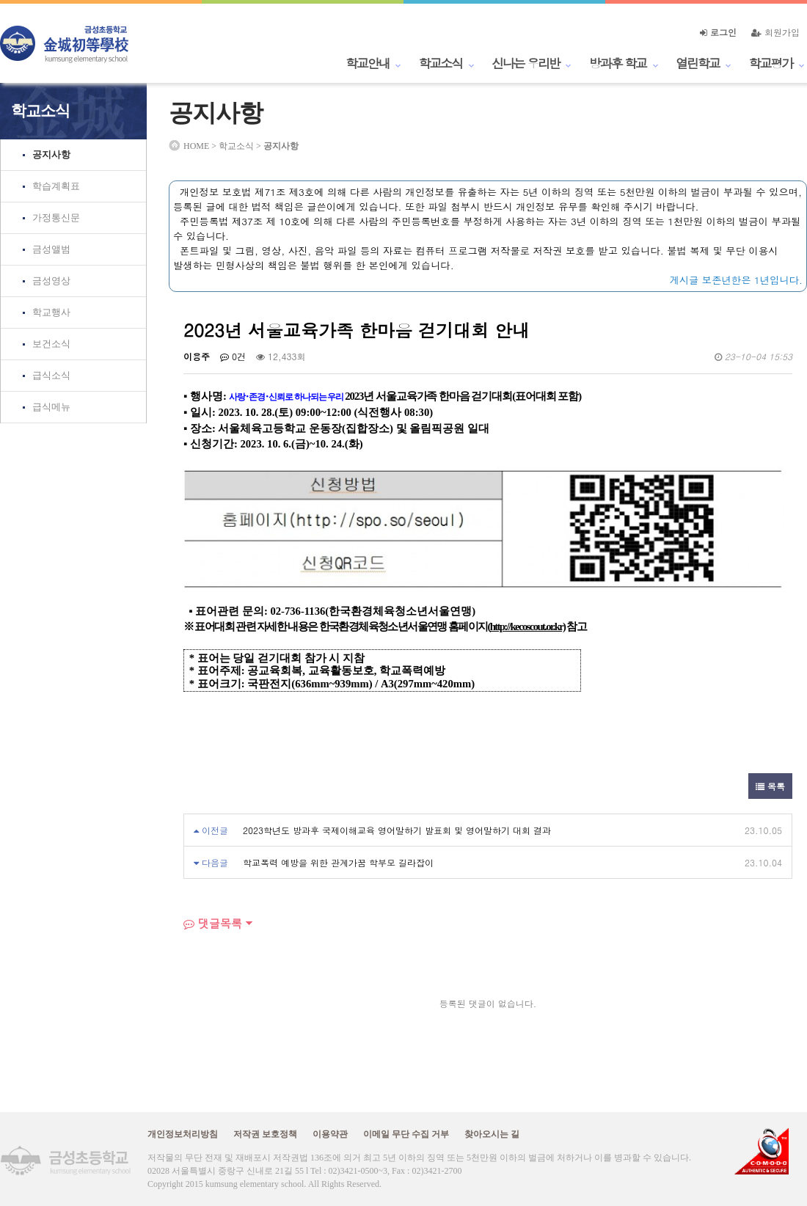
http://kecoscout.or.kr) (528, 626)
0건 (233, 356)
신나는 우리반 (526, 63)
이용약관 (330, 1134)
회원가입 (775, 32)
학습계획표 (56, 185)
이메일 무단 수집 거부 (406, 1134)
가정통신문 (56, 217)
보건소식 (51, 343)
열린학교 (698, 63)
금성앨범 (51, 249)
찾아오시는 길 (491, 1134)
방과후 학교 (617, 63)
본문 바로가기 (0, 0)
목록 (770, 786)
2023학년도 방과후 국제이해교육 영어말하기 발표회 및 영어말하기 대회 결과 (397, 830)
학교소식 (441, 63)
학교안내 (368, 63)
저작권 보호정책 (265, 1134)
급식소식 (51, 375)
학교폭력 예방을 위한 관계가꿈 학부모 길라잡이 (338, 862)
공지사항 (51, 154)
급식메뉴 (51, 406)
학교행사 (51, 312)
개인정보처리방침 (182, 1134)
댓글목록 (212, 923)
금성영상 (51, 280)
